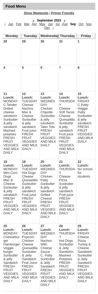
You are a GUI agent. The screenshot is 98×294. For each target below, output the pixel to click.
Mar (27, 24)
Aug (64, 24)
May (42, 24)
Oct (81, 24)
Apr (34, 24)
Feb (18, 24)
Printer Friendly (62, 13)
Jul (58, 24)
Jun (50, 24)
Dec (47, 28)
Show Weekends (36, 13)
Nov (88, 24)
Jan (10, 24)
